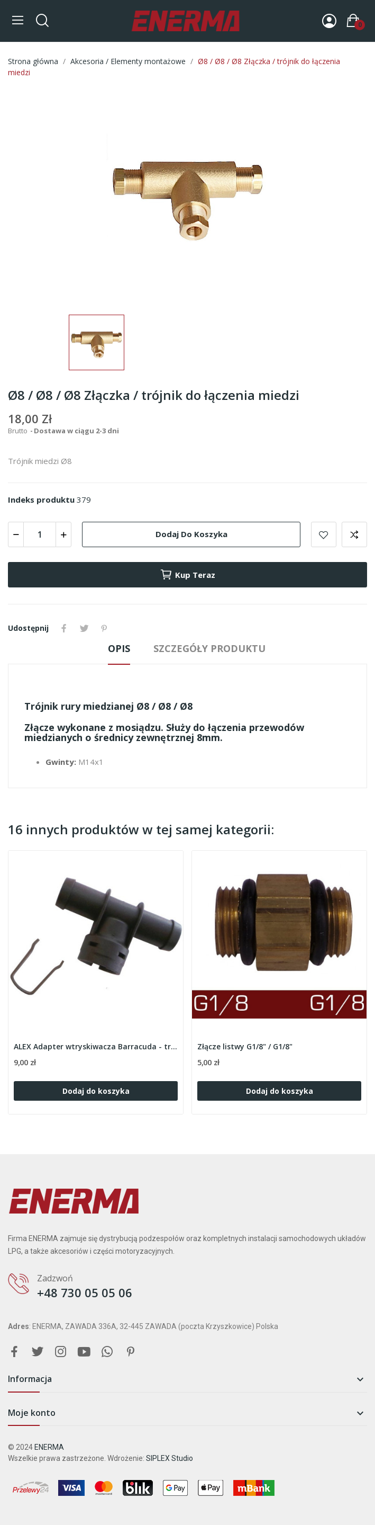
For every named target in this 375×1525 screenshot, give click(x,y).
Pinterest (104, 628)
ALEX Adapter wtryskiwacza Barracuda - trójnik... (96, 1046)
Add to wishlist (323, 534)
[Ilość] (40, 534)
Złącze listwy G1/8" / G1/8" (244, 1046)
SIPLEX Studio (169, 1458)
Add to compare (354, 534)
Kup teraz (187, 574)
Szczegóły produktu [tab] (209, 648)
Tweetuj (84, 628)
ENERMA (49, 1447)
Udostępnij (64, 628)
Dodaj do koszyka (191, 534)
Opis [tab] (119, 648)
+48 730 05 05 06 (84, 1292)
